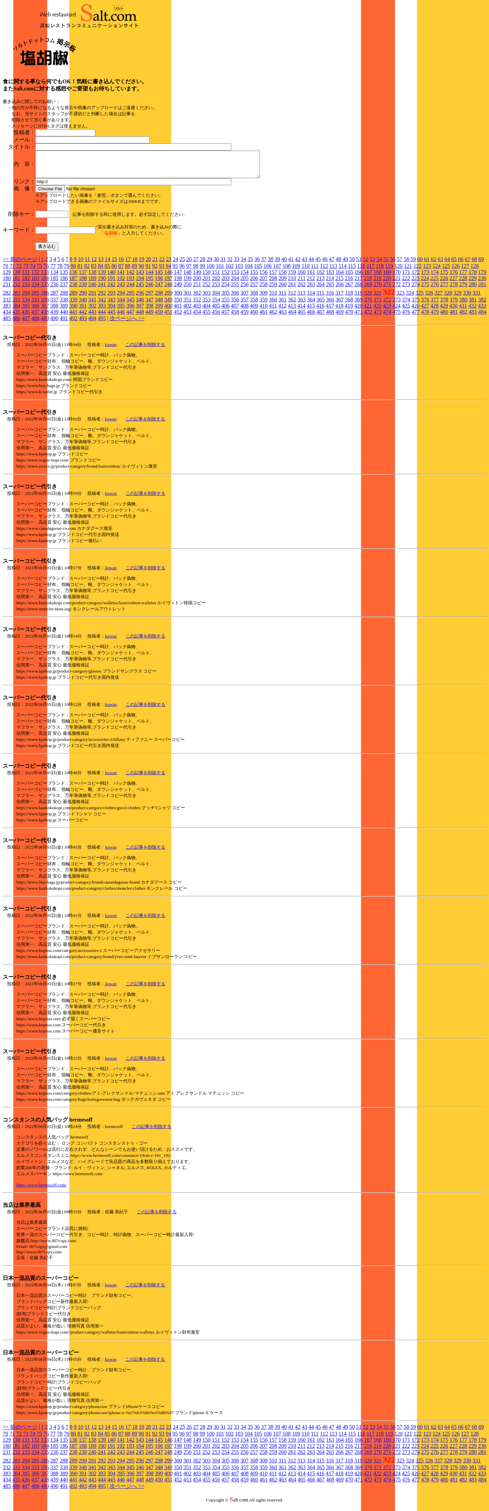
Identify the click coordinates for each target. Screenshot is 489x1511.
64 (447, 264)
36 (257, 264)
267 (349, 289)
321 (377, 298)
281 (482, 289)
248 (168, 289)
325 (419, 298)
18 (135, 264)
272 (397, 289)
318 (349, 298)
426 (415, 311)
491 (64, 323)
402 (187, 311)
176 (454, 277)
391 (83, 311)
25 (182, 264)
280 (473, 289)
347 (149, 305)
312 (292, 298)
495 (102, 323)
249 (178, 289)
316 (330, 298)
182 (26, 283)
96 (182, 271)
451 (168, 317)
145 (159, 277)
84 (100, 271)
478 (425, 317)
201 (206, 283)
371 (378, 305)
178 (473, 277)
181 (16, 283)
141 (121, 277)
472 (368, 317)
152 (225, 277)
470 (349, 317)
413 (292, 311)
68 (474, 264)
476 (406, 317)
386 (35, 311)
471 (359, 317)
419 (349, 311)
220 (387, 283)
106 (268, 271)
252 (206, 289)
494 (92, 323)
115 (352, 271)
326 (429, 298)
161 (311, 277)
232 (16, 289)
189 (92, 283)
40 (284, 264)
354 (216, 305)
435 (16, 317)
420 (358, 311)
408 (244, 311)
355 (225, 305)
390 (73, 311)
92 (155, 271)
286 (45, 298)
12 (94, 264)
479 (435, 317)
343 (111, 305)
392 (92, 311)
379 (454, 305)
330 (467, 298)
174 (435, 277)
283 (16, 298)
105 (258, 271)
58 (406, 264)
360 (273, 305)
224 (425, 283)
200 (197, 283)
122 (417, 271)
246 (149, 289)
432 (472, 311)
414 (301, 311)
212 (311, 283)
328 (448, 298)
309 (263, 298)
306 (235, 298)
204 (235, 283)
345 (130, 305)
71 (12, 271)
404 (206, 311)
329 (457, 298)
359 (263, 305)
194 (140, 283)
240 (92, 289)
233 (26, 289)
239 (83, 289)
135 (64, 277)
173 (425, 277)
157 (273, 277)
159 (292, 277)
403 (197, 311)
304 (216, 298)
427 (425, 311)
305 (225, 298)
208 (273, 283)
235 (45, 289)
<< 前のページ (20, 264)
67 (467, 264)
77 (53, 271)
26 (189, 264)
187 (73, 283)
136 (73, 277)
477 (416, 317)
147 (178, 277)
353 (206, 305)
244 (130, 289)
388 (54, 311)
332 (7, 305)
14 (107, 264)
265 (330, 289)
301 (187, 298)
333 (16, 305)
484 (482, 317)
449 (149, 317)
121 (408, 271)
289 (73, 298)
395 (121, 311)
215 (339, 283)
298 (159, 298)
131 (26, 277)
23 (168, 264)
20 (148, 264)
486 (16, 323)
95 (175, 271)
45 (318, 264)
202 (216, 283)
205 (244, 283)
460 (254, 317)
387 (45, 311)
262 (301, 289)
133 (45, 277)
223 (415, 283)
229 (472, 283)
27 (196, 264)
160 (301, 277)
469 (340, 317)
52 (365, 264)
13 (101, 264)
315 (320, 298)
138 (92, 277)
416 (320, 311)
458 (235, 317)
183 (35, 283)
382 (482, 305)
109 (296, 271)
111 (315, 271)
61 (427, 264)
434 (7, 317)
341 (92, 305)
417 (330, 311)
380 (463, 305)
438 (45, 317)
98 (195, 271)
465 (301, 317)
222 (406, 283)
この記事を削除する (145, 349)
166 (359, 277)
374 (406, 305)
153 (235, 277)
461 (263, 317)
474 (387, 317)
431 (463, 311)
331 (476, 298)
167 (368, 277)
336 (45, 305)
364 (311, 305)
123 (427, 271)
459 (244, 317)
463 (282, 317)
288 (64, 298)
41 (291, 264)
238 (73, 289)
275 (425, 289)
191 (111, 283)
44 (311, 264)
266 (340, 289)
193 (130, 283)
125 (446, 271)
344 (121, 305)
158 (282, 277)
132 (35, 277)
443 (92, 317)
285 (35, 298)
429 (444, 311)
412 (282, 311)
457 (225, 317)
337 (54, 305)
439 (54, 317)
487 (26, 323)
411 (273, 311)
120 (398, 271)
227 (453, 283)
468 (330, 317)
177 (463, 277)
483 (473, 317)
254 (225, 289)
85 (107, 271)
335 (35, 305)
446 (121, 317)
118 (380, 271)
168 (378, 277)
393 (102, 311)
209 (282, 283)
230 (482, 283)
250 (187, 289)
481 (454, 317)
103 (239, 271)
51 (359, 264)
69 (481, 264)
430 (453, 311)
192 (121, 283)
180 (7, 283)
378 (444, 305)
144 (149, 277)
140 (111, 277)
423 (387, 311)
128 (474, 271)
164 (340, 277)
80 (73, 271)
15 (114, 264)
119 (389, 271)
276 (435, 289)
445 (111, 317)
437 (35, 317)
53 (372, 264)
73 (26, 271)
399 (159, 311)
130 (16, 277)
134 (54, 277)
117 (370, 271)
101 (220, 271)
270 (378, 289)
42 (298, 264)
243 (121, 289)
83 (93, 271)
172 (416, 277)
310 (273, 298)
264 (320, 289)
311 (282, 298)
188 (83, 283)
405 (216, 311)
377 (435, 305)
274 (416, 289)
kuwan (111, 349)
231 (7, 289)
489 (45, 323)
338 (64, 305)
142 (130, 277)
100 (210, 271)
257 (254, 289)
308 (254, 298)
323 (400, 298)
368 (349, 305)
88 (127, 271)
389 (64, 311)
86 (114, 271)
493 (83, 323)
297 (149, 298)
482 (463, 317)
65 (454, 264)
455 (206, 317)
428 (434, 311)
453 (187, 317)
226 (444, 283)
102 (229, 271)
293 (111, 298)
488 (35, 323)
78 (59, 271)
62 (433, 264)
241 (102, 289)
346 (140, 305)
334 (26, 305)
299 (168, 298)
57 (399, 264)
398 (149, 311)
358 (254, 305)
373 (397, 305)
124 (436, 271)
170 (397, 277)
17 (128, 264)
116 (361, 271)
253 (216, 289)
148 (187, 277)
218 (368, 283)
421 (368, 311)
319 (358, 298)
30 (216, 264)
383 (7, 311)
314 (311, 298)
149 (197, 277)
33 (236, 264)
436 (26, 317)
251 (197, 289)
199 (187, 283)
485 (7, 323)
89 (134, 271)
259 (273, 289)
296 (140, 298)
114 (342, 271)
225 (434, 283)
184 (45, 283)
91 (148, 271)
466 (311, 317)
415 (311, 311)
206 (254, 283)
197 (168, 283)
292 (102, 298)
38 (270, 264)
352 (197, 305)
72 (19, 271)
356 (235, 305)
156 (263, 277)
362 (292, 305)
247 (159, 289)
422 (377, 311)
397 (140, 311)
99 (202, 271)
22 (162, 264)
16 (121, 264)
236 (54, 289)
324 (410, 298)
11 (87, 264)
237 (64, 289)
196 (159, 283)
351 (187, 305)
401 (178, 311)
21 (155, 264)
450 (159, 317)
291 (92, 298)
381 (473, 305)
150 (206, 277)
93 (161, 271)
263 (311, 289)
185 (54, 283)
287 (54, 298)
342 (102, 305)
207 (263, 283)
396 (130, 311)
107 (277, 271)
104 (248, 271)
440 (64, 317)
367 (340, 305)
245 (140, 289)
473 (378, 317)
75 (39, 271)
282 (7, 298)
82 (87, 271)
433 (482, 311)
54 (379, 264)
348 (159, 305)
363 (301, 305)
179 (482, 277)
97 (189, 271)
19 (141, 264)
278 (454, 289)
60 (420, 264)
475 (397, 317)
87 (121, 271)
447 (130, 317)
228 (463, 283)
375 (416, 305)
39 (277, 264)
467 (320, 317)
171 (406, 277)
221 (396, 283)
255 (235, 289)
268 (359, 289)
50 (352, 264)
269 (368, 289)
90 (141, 271)
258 (263, 289)
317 (339, 298)
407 (235, 311)
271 (387, 289)
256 (244, 289)
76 (46, 271)
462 (273, 317)
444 (102, 317)
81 (80, 271)
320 (368, 298)
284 (26, 298)
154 (244, 277)
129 (7, 277)
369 (359, 305)
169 (387, 277)
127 (465, 271)
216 (349, 283)
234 (35, 289)
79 (66, 271)
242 (111, 289)
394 (111, 311)
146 (168, 277)
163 (330, 277)
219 (377, 283)
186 (64, 283)
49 (345, 264)
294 (121, 298)
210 (292, 283)
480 (444, 317)
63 (440, 264)
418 (339, 311)
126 (455, 271)
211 (301, 283)
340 (83, 305)
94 (168, 271)
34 (243, 264)
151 (216, 277)
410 (263, 311)
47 (331, 264)
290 (83, 298)
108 (287, 271)
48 (338, 264)
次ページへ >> (127, 323)
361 (282, 305)
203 (225, 283)
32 (230, 264)
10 (80, 264)
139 (102, 277)
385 (26, 311)
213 (320, 283)
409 (254, 311)
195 (149, 283)
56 (393, 264)
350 (178, 305)
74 (32, 271)
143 (140, 277)
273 (406, 289)
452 (178, 317)
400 (168, 311)
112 (324, 271)
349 (168, 305)
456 (216, 317)
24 (175, 264)
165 (349, 277)
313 (301, 298)
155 (254, 277)
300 (178, 298)
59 (413, 264)
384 (16, 311)
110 (305, 271)
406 (225, 311)
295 (130, 298)
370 (368, 305)
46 (325, 264)
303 (206, 298)
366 (330, 305)
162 (320, 277)
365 (320, 305)
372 (387, 305)
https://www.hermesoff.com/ (41, 1190)
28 (202, 264)
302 (197, 298)
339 (73, 305)
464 (292, 317)
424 (396, 311)
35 (250, 264)
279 (463, 289)
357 (244, 305)
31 (223, 264)
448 (140, 317)
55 (386, 264)
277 (444, 289)
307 (244, 298)
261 (292, 289)
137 (83, 277)
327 (438, 298)
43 (304, 264)
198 (178, 283)
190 (102, 283)
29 (209, 264)
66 (461, 264)
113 (333, 271)
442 (83, 317)
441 (73, 317)
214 (330, 283)
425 (406, 311)
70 (5, 271)
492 (73, 323)
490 (54, 323)
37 (264, 264)
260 (282, 289)
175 (444, 277)
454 (197, 317)
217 (358, 283)
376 (425, 305)
